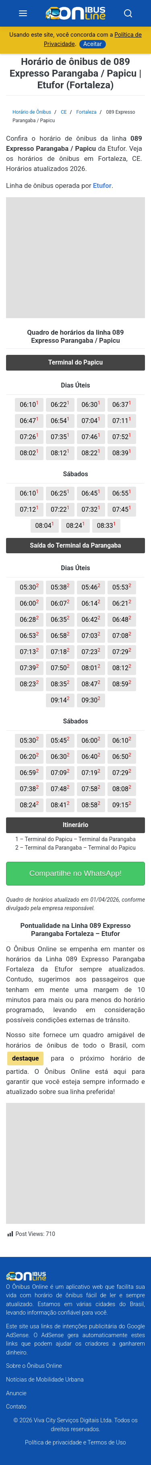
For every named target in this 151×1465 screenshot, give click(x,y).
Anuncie (16, 1393)
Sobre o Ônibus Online (34, 1366)
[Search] (128, 13)
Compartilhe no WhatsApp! (75, 873)
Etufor (102, 185)
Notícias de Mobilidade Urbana (45, 1379)
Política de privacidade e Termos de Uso (75, 1442)
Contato (16, 1406)
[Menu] (23, 13)
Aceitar (92, 44)
